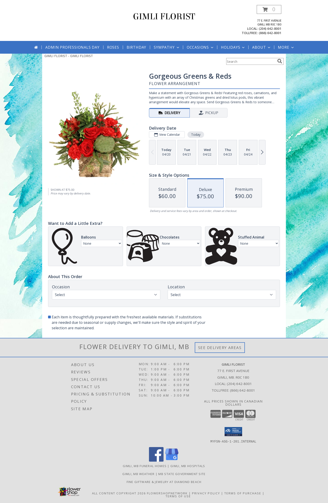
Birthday (136, 47)
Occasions (200, 47)
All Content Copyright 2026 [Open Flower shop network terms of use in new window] (119, 493)
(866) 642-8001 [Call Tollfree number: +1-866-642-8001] (242, 390)
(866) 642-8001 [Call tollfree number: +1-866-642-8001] (270, 33)
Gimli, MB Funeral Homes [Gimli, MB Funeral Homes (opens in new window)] (145, 466)
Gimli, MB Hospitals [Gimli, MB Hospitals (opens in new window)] (187, 466)
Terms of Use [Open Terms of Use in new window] (178, 496)
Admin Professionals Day (72, 47)
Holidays (233, 47)
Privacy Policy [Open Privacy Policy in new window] (206, 493)
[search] (279, 61)
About (261, 47)
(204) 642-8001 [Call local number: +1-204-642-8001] (270, 28)
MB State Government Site (181, 474)
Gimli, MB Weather (138, 474)
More (286, 47)
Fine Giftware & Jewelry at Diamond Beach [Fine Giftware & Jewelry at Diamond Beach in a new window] (164, 482)
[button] (269, 9)
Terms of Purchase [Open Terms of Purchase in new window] (242, 493)
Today (195, 134)
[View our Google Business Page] (171, 460)
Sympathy (167, 47)
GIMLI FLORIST (164, 16)
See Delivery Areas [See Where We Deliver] (220, 347)
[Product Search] (250, 61)
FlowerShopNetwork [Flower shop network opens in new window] (167, 493)
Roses (113, 47)
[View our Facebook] (156, 460)
